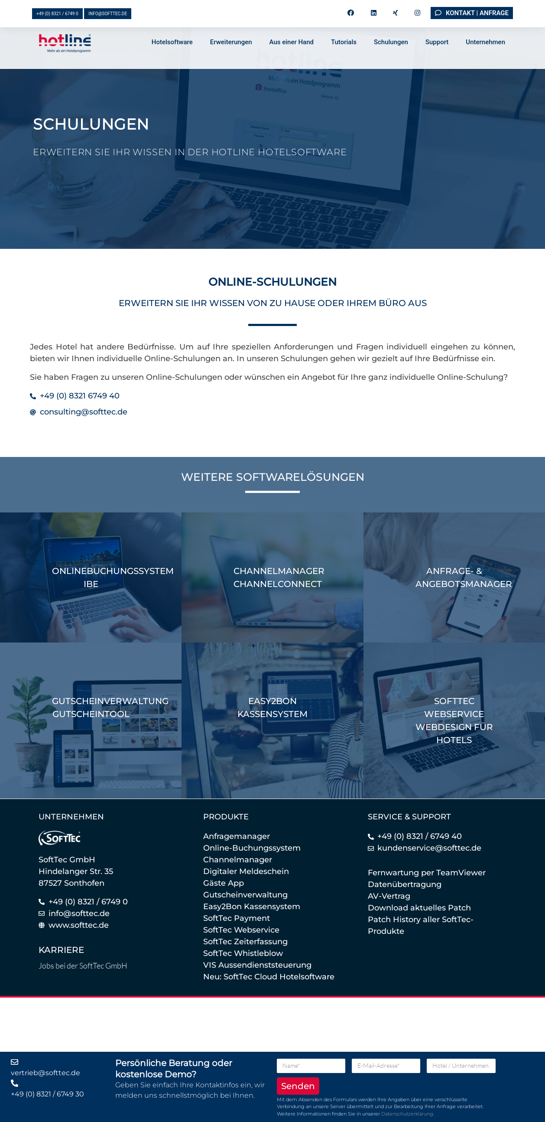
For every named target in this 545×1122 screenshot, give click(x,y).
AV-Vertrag (389, 896)
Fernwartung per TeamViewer (427, 872)
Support (436, 55)
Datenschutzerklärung (407, 1114)
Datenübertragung (404, 884)
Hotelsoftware (172, 55)
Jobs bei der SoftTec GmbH (83, 965)
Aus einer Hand (291, 55)
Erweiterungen (231, 55)
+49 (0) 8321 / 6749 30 (47, 1094)
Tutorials (344, 55)
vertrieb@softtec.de (45, 1073)
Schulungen (391, 55)
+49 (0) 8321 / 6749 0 (57, 13)
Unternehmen (485, 55)
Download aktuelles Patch (419, 908)
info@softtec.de (107, 13)
